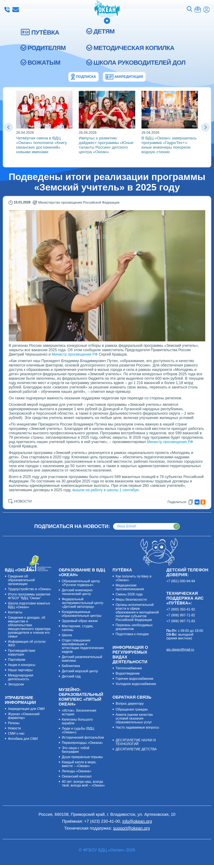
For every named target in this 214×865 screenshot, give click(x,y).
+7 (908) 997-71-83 (180, 621)
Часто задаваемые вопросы (137, 727)
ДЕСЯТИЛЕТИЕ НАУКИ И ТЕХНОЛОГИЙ (136, 742)
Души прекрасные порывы (82, 757)
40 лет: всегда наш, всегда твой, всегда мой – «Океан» (83, 783)
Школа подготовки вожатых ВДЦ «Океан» (29, 605)
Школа (67, 635)
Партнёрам (16, 659)
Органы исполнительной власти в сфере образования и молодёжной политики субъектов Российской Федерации (137, 612)
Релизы (13, 723)
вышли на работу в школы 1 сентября (105, 490)
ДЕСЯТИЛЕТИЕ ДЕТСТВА (136, 749)
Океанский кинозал (77, 776)
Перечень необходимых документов (134, 627)
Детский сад (71, 676)
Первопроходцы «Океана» (82, 742)
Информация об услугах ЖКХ (27, 643)
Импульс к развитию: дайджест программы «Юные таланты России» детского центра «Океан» (106, 145)
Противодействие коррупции (21, 652)
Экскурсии (16, 684)
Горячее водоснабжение (134, 678)
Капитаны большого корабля (77, 721)
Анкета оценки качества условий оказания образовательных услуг (134, 718)
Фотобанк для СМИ (23, 738)
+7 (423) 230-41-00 (7, 9)
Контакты (15, 612)
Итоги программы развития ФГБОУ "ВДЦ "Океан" (29, 596)
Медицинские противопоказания (130, 587)
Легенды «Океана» (76, 771)
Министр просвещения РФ (75, 354)
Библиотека (71, 666)
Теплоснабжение (129, 668)
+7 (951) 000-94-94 (180, 581)
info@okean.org (15, 9)
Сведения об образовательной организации (21, 580)
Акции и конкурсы (21, 665)
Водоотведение (128, 673)
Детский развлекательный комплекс (82, 658)
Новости (14, 728)
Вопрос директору (130, 703)
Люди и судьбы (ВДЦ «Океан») (78, 730)
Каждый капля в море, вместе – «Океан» (79, 764)
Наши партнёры (20, 670)
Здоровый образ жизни (80, 621)
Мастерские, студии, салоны (78, 628)
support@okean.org (131, 828)
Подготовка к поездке (132, 634)
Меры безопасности (131, 599)
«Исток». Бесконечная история (79, 712)
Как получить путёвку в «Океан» (133, 578)
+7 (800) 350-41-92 (180, 609)
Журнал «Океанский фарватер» (23, 716)
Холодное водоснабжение (136, 684)
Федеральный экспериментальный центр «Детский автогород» (82, 602)
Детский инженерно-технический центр (77, 592)
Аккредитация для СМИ (26, 709)
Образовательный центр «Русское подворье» (81, 583)
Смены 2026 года (129, 594)
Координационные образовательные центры (82, 613)
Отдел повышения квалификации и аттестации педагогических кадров (83, 646)
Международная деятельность (20, 677)
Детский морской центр (80, 671)
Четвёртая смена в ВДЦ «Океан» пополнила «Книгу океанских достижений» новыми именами (41, 145)
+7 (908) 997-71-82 (180, 615)
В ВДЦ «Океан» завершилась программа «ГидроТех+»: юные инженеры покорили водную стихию (169, 145)
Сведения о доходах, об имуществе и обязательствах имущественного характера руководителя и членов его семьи (29, 627)
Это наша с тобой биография (75, 749)
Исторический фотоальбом (83, 737)
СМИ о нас (16, 733)
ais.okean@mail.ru (180, 649)
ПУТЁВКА (45, 32)
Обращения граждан (132, 709)
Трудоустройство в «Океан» (29, 589)
